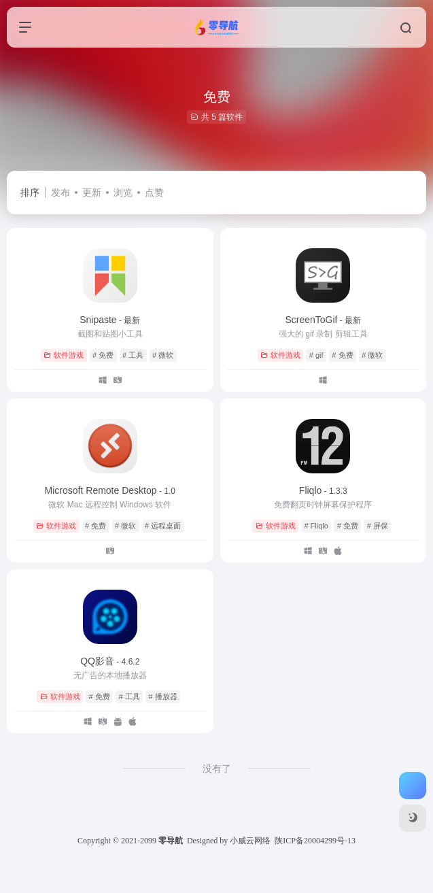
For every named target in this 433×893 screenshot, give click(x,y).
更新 (91, 192)
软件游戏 (64, 355)
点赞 (154, 192)
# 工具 (132, 355)
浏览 (123, 192)
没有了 (217, 768)
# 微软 (162, 355)
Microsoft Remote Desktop (110, 490)
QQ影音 (109, 661)
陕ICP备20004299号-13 (315, 840)
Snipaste (110, 319)
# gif (316, 355)
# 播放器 (163, 696)
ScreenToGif (323, 319)
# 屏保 (377, 526)
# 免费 (103, 355)
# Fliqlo (316, 526)
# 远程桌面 (163, 526)
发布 (60, 192)
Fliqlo (323, 490)
